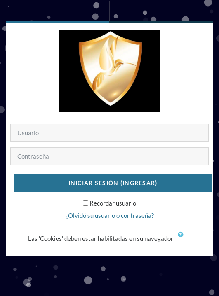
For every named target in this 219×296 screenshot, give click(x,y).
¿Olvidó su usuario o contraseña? (110, 215)
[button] (183, 239)
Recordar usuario (112, 203)
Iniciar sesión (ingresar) (113, 182)
